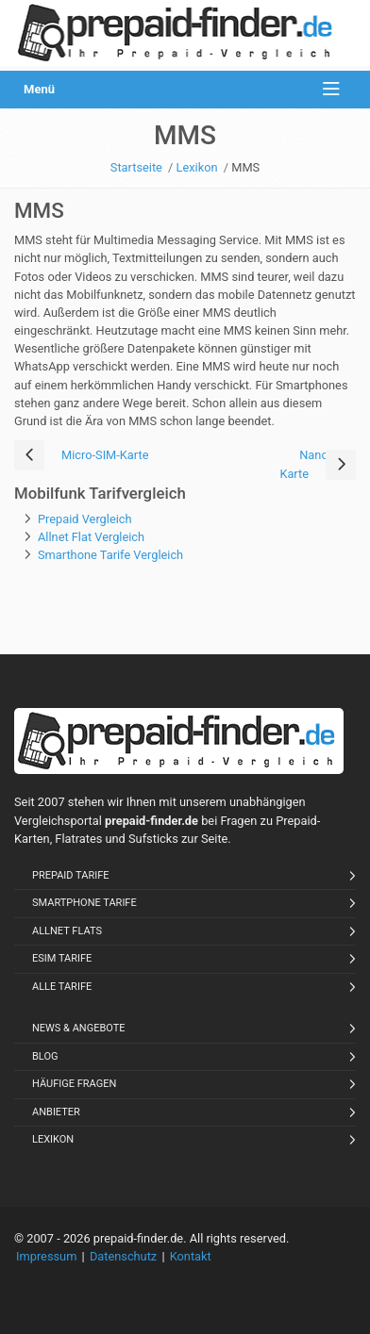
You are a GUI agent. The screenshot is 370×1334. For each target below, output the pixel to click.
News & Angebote (79, 1028)
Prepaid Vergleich (85, 519)
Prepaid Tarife (70, 875)
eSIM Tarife (62, 958)
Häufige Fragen (74, 1084)
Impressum (46, 1256)
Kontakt (190, 1256)
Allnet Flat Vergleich (91, 537)
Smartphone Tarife (84, 903)
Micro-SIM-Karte (104, 455)
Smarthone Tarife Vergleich (110, 555)
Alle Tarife (62, 986)
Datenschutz (123, 1256)
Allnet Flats (67, 931)
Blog (45, 1056)
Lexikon (53, 1139)
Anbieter (56, 1112)
